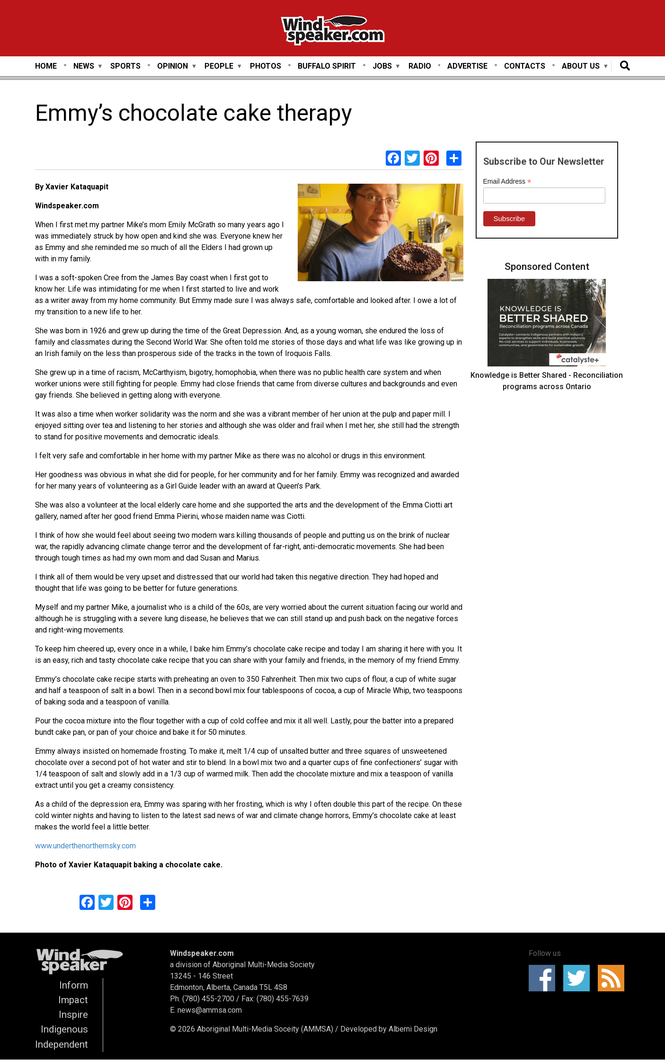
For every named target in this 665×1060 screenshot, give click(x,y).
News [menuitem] (83, 66)
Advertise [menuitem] (467, 66)
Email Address (507, 181)
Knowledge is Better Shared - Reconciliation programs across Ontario (546, 381)
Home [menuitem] (46, 66)
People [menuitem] (218, 66)
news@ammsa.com (209, 1010)
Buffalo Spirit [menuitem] (327, 66)
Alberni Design (413, 1028)
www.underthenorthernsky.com (85, 845)
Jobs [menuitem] (382, 66)
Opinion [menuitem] (172, 66)
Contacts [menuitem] (524, 66)
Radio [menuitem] (419, 66)
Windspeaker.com (202, 953)
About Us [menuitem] (581, 66)
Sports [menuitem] (125, 66)
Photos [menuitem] (265, 66)
